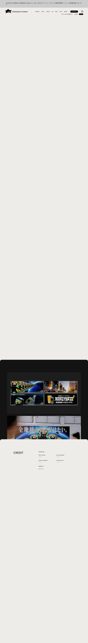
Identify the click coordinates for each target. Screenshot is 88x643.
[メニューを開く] (82, 11)
